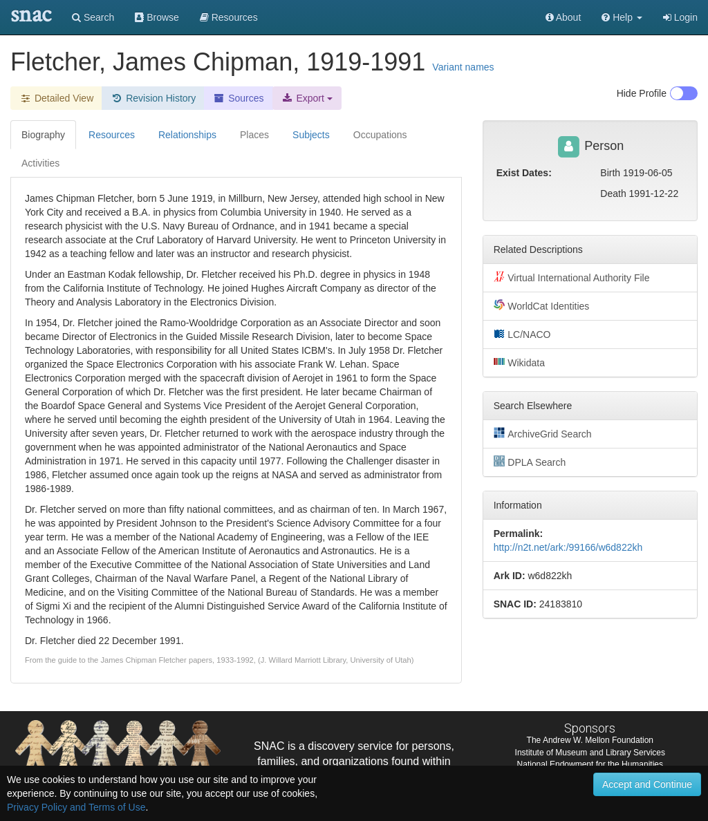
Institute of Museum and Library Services (590, 752)
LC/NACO (522, 334)
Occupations (380, 134)
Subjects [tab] (311, 134)
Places (254, 134)
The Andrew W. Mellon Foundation (590, 740)
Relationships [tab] (187, 134)
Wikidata (519, 362)
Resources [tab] (111, 134)
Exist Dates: (524, 172)
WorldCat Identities (542, 305)
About (563, 17)
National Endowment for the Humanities (590, 764)
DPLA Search (530, 461)
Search (93, 17)
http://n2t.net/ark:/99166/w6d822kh (568, 547)
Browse (157, 17)
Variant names (463, 67)
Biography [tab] (43, 134)
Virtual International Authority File (572, 277)
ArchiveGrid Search (543, 433)
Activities (40, 163)
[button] (622, 17)
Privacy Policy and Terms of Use (76, 807)
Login (680, 17)
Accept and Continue (647, 784)
